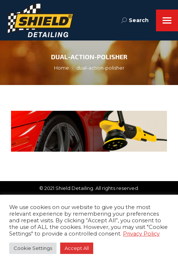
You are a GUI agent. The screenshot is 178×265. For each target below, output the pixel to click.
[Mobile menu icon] (167, 20)
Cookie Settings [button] (33, 248)
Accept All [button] (77, 248)
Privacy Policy (141, 233)
